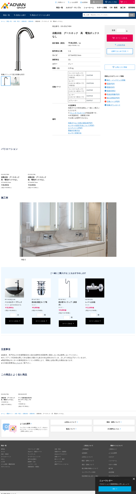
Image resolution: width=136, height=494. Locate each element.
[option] (24, 48)
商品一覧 (59, 7)
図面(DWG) (111, 91)
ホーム (3, 21)
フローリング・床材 (33, 449)
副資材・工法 (31, 461)
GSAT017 (90, 100)
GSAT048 (90, 75)
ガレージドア (58, 461)
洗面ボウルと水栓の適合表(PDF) (80, 123)
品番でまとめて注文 (118, 51)
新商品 (3, 449)
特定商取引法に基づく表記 (91, 466)
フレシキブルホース (77, 113)
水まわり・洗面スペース (35, 451)
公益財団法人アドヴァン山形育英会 (120, 469)
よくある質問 (74, 2)
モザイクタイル (5, 466)
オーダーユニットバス (34, 456)
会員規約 (86, 451)
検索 (131, 15)
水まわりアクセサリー (61, 454)
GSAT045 (90, 90)
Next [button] (2, 72)
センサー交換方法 (74, 133)
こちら (18, 363)
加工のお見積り (32, 459)
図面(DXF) (111, 87)
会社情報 (112, 464)
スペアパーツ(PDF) (75, 128)
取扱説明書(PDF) (113, 94)
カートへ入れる (121, 38)
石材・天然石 (5, 454)
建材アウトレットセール (61, 464)
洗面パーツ (58, 456)
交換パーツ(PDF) (113, 101)
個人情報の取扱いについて (91, 461)
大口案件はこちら (113, 433)
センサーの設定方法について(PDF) (81, 125)
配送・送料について (113, 423)
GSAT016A (90, 83)
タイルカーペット (6, 456)
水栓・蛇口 (16, 21)
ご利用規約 (87, 449)
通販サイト (10, 413)
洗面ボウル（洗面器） (61, 451)
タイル (3, 451)
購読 (114, 489)
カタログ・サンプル (73, 7)
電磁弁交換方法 (74, 130)
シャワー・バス (32, 464)
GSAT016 (90, 96)
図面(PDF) (111, 84)
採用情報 (131, 7)
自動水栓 (24, 21)
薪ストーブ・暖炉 (60, 459)
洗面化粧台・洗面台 (33, 466)
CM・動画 (113, 7)
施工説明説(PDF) (113, 98)
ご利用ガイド (61, 2)
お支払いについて (70, 423)
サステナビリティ (115, 466)
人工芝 (3, 461)
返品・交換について (89, 459)
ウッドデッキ (31, 454)
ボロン (3, 459)
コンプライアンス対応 (90, 464)
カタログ (112, 454)
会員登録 (85, 2)
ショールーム (89, 7)
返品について (70, 433)
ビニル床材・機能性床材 (8, 464)
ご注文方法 (121, 45)
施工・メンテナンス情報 (116, 80)
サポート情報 (102, 7)
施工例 (122, 7)
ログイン (98, 2)
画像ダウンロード (113, 105)
